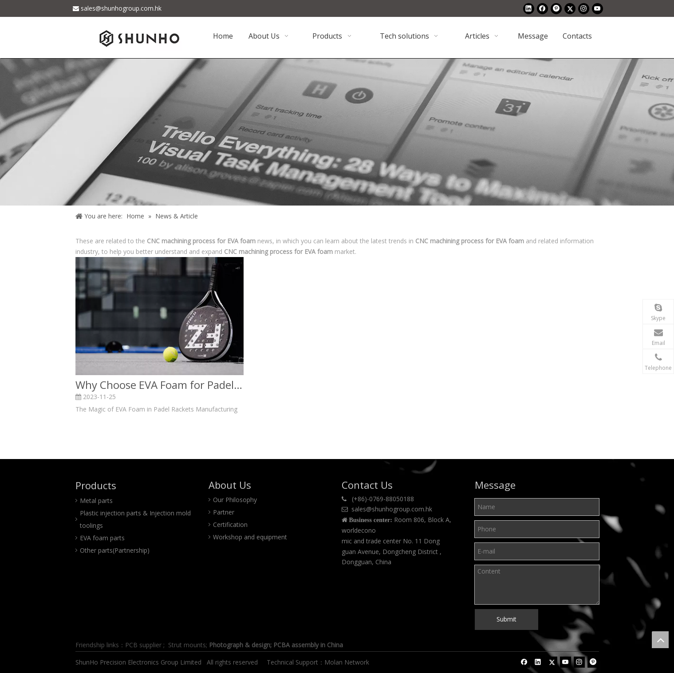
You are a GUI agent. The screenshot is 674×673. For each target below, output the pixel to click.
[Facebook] (542, 8)
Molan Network (347, 662)
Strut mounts (187, 645)
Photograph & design (239, 645)
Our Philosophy (235, 499)
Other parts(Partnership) (115, 550)
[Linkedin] (528, 8)
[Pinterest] (556, 8)
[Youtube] (597, 8)
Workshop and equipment (250, 537)
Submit (506, 619)
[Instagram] (583, 8)
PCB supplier (143, 645)
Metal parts (96, 500)
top (660, 639)
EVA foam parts (102, 538)
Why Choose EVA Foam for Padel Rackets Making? (159, 385)
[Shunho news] (337, 132)
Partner (223, 512)
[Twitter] (569, 8)
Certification (230, 524)
